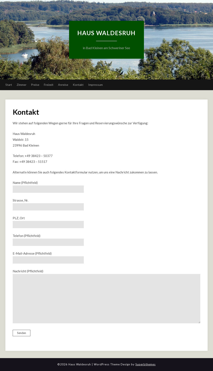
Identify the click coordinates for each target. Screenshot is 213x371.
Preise (35, 84)
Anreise (63, 84)
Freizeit (48, 84)
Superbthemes (145, 364)
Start (8, 84)
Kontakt (78, 84)
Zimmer (21, 84)
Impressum (95, 84)
